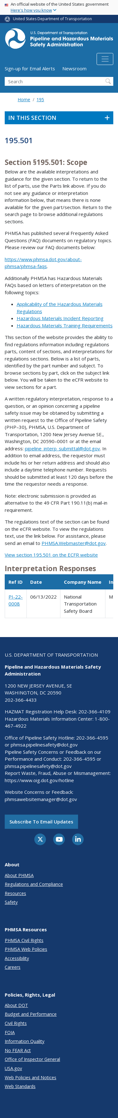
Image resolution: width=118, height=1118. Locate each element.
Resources (15, 893)
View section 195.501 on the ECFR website (51, 555)
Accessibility (17, 958)
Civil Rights (16, 1023)
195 (40, 99)
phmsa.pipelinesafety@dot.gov (44, 744)
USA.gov (13, 1068)
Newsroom (74, 68)
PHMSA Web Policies (26, 949)
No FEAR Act (18, 1050)
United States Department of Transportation (52, 18)
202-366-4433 (21, 700)
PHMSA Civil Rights (24, 940)
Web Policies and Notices (30, 1077)
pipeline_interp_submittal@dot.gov (62, 448)
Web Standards (20, 1086)
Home (24, 99)
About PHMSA (19, 875)
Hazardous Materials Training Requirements (65, 325)
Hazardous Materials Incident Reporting (60, 318)
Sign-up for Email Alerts (30, 68)
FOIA (10, 1032)
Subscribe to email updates (41, 821)
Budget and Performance (31, 1014)
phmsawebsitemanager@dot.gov (41, 799)
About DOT (16, 1005)
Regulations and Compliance (34, 884)
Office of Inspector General (32, 1059)
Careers (12, 967)
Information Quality (24, 1041)
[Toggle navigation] (105, 59)
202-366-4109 (94, 711)
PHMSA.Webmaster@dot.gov (74, 543)
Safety (11, 902)
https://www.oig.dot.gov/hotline (39, 780)
